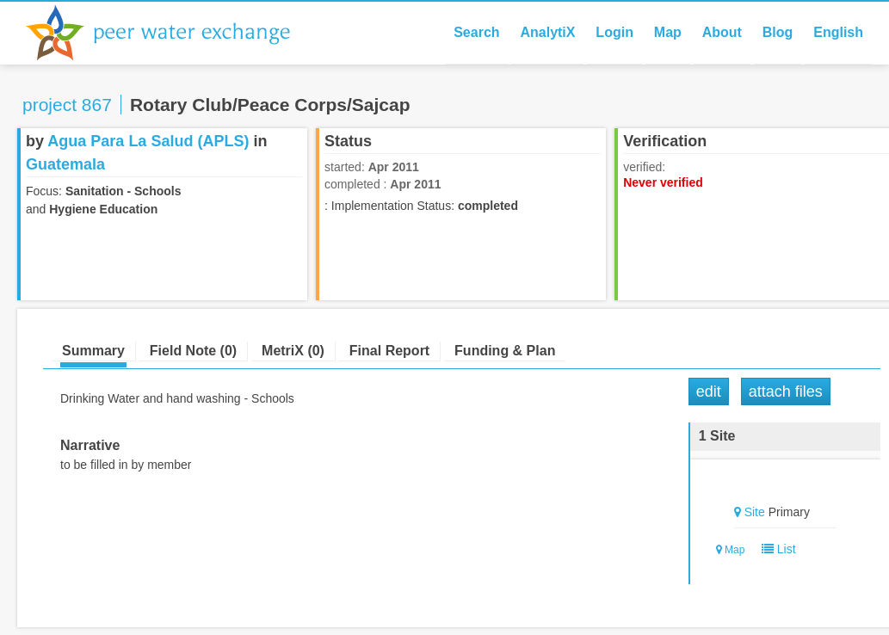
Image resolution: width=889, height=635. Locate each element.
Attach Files (786, 391)
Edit (708, 391)
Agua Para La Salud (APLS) (148, 141)
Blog (777, 32)
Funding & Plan (504, 350)
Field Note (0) (193, 350)
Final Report (389, 350)
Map (668, 32)
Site (754, 512)
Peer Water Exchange (172, 33)
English (838, 32)
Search (476, 32)
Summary (93, 350)
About (722, 32)
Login (614, 32)
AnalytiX (547, 32)
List (775, 549)
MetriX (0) (293, 350)
